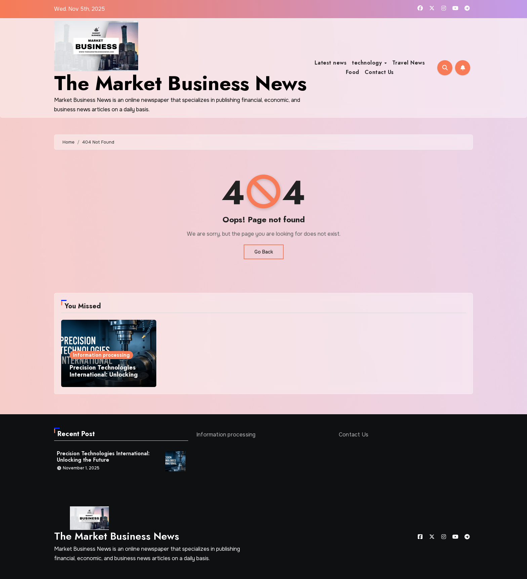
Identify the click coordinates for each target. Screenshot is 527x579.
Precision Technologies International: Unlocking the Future (104, 374)
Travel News (408, 63)
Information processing (101, 355)
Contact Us (379, 72)
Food (352, 72)
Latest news (331, 63)
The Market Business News (180, 83)
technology (368, 63)
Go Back (263, 252)
